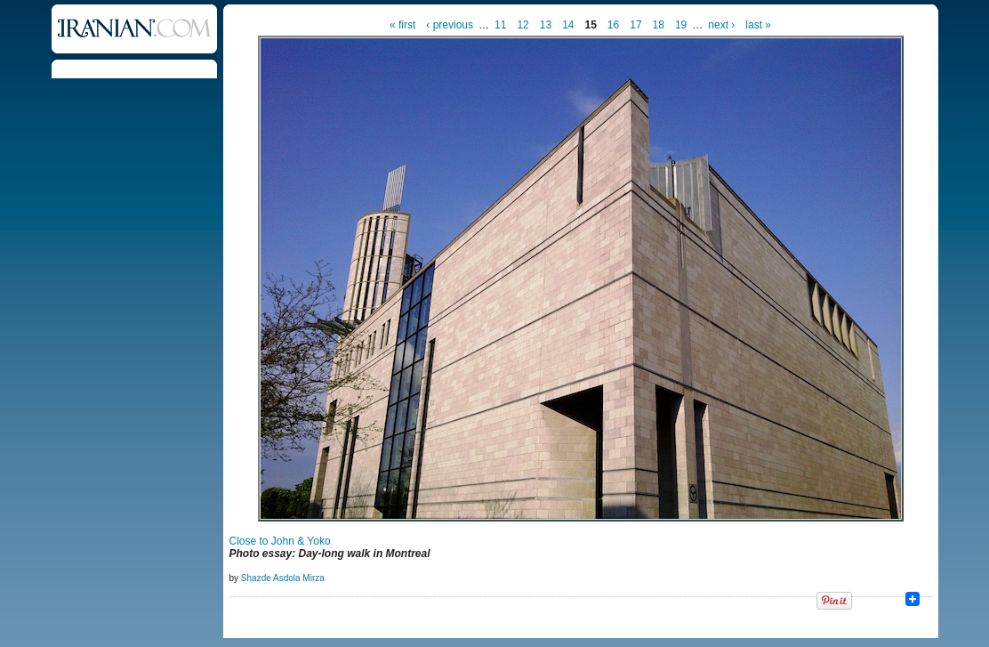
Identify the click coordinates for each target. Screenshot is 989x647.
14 (568, 25)
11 (500, 25)
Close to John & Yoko (280, 541)
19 (681, 25)
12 (522, 25)
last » (758, 25)
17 (635, 25)
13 (545, 25)
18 (658, 25)
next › (721, 25)
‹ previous (449, 25)
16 (613, 25)
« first (402, 25)
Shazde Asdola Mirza (283, 578)
